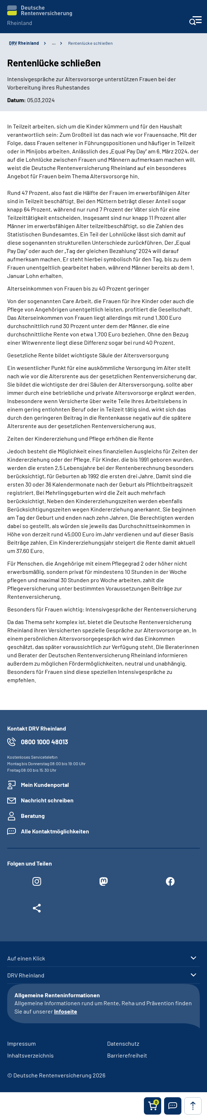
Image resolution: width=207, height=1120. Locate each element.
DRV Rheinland (25, 975)
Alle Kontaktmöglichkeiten (55, 831)
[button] (172, 1106)
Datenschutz (123, 1043)
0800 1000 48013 (44, 742)
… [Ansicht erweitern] (54, 43)
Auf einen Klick (26, 958)
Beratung (33, 815)
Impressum (21, 1043)
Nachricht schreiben (47, 800)
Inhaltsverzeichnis (30, 1055)
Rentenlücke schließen (90, 42)
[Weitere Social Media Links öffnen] (37, 909)
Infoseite (65, 1011)
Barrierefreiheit (127, 1055)
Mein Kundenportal (45, 784)
